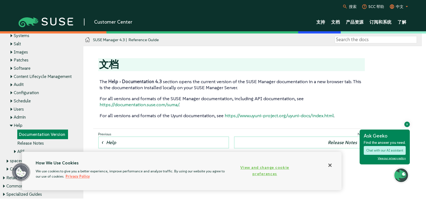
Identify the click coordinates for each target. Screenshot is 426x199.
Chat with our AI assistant (384, 150)
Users (19, 109)
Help (18, 125)
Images (21, 52)
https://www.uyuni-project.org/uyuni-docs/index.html (279, 116)
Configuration (26, 93)
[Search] (376, 40)
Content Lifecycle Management (43, 76)
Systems (21, 35)
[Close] (330, 165)
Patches (21, 60)
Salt (17, 43)
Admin (20, 117)
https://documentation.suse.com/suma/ (139, 105)
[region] (182, 171)
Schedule (22, 100)
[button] (21, 172)
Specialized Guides (24, 194)
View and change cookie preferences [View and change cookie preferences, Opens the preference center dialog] (264, 170)
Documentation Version (42, 134)
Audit (19, 84)
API (21, 151)
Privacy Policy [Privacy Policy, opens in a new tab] (78, 176)
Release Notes (30, 143)
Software (22, 68)
